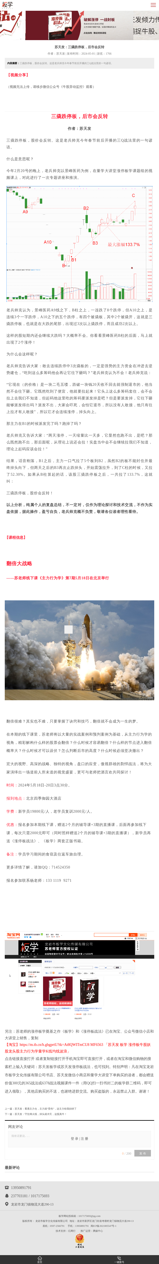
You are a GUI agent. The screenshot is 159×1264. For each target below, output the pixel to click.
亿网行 (72, 1230)
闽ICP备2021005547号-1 (104, 1226)
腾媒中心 (98, 1230)
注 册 (84, 1138)
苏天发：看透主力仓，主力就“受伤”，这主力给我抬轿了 (46, 1108)
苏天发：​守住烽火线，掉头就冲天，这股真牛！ (41, 1114)
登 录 (74, 1138)
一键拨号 (119, 1260)
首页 (39, 1260)
